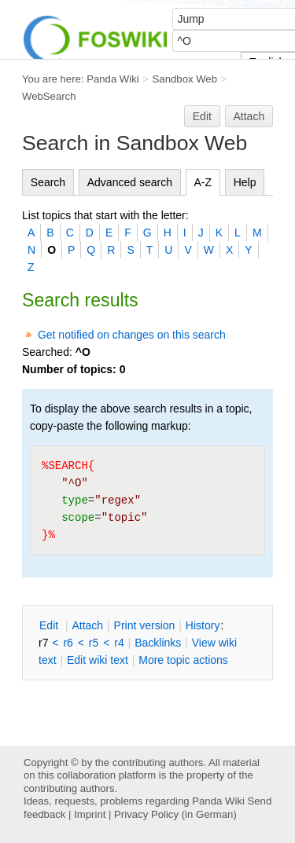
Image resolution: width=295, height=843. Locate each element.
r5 (93, 642)
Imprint (89, 814)
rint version (144, 625)
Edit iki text (97, 660)
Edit (202, 116)
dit (50, 625)
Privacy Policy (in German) (175, 814)
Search (48, 182)
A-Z (203, 182)
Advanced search (129, 182)
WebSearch (49, 96)
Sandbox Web (185, 79)
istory (203, 625)
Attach (249, 116)
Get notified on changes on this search (132, 334)
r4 (119, 642)
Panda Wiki (113, 79)
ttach (87, 625)
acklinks (158, 642)
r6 (67, 642)
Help (245, 182)
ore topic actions (183, 660)
